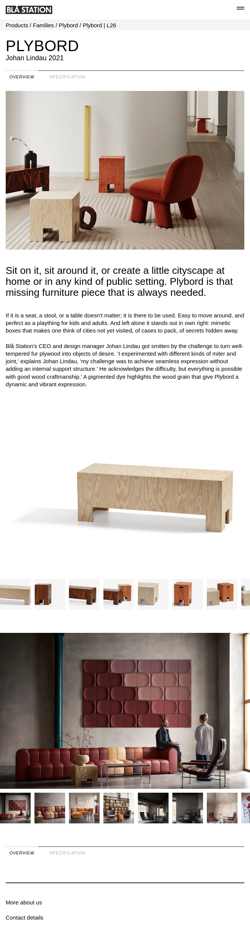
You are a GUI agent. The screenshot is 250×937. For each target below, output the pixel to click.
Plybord (68, 25)
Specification (67, 77)
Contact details (24, 917)
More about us (24, 902)
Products (17, 25)
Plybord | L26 (99, 25)
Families (43, 25)
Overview (21, 77)
